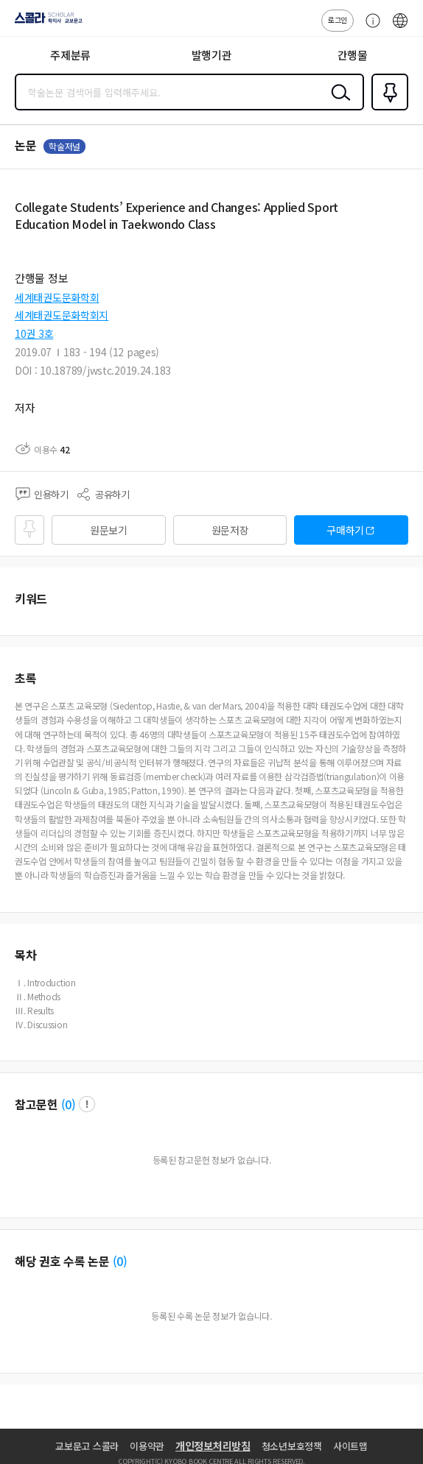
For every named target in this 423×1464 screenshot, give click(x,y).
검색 (337, 104)
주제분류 (70, 55)
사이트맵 (350, 1446)
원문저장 (230, 530)
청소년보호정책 (292, 1446)
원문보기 (108, 530)
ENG (400, 28)
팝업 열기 (87, 1104)
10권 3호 (34, 333)
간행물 (353, 55)
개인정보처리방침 (213, 1445)
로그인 (337, 19)
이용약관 (147, 1446)
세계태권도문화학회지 (61, 315)
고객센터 (369, 28)
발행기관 (212, 55)
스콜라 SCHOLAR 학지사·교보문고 (44, 23)
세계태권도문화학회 (57, 297)
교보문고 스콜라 (87, 1446)
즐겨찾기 (387, 108)
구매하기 (345, 530)
